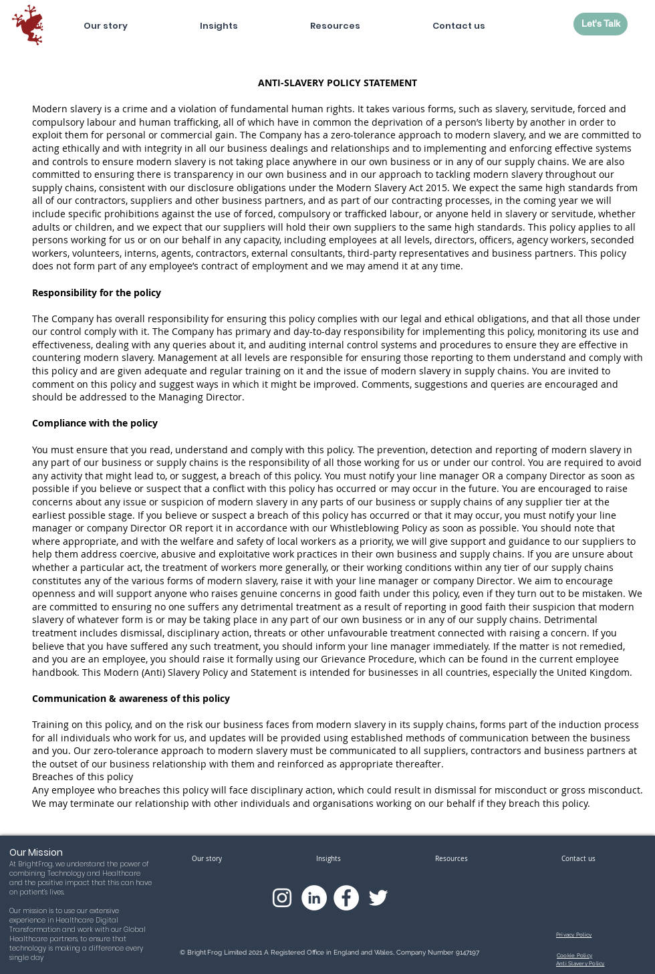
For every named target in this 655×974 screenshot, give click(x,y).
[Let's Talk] (600, 24)
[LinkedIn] (314, 897)
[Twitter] (378, 897)
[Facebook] (346, 897)
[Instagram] (282, 897)
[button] (219, 20)
